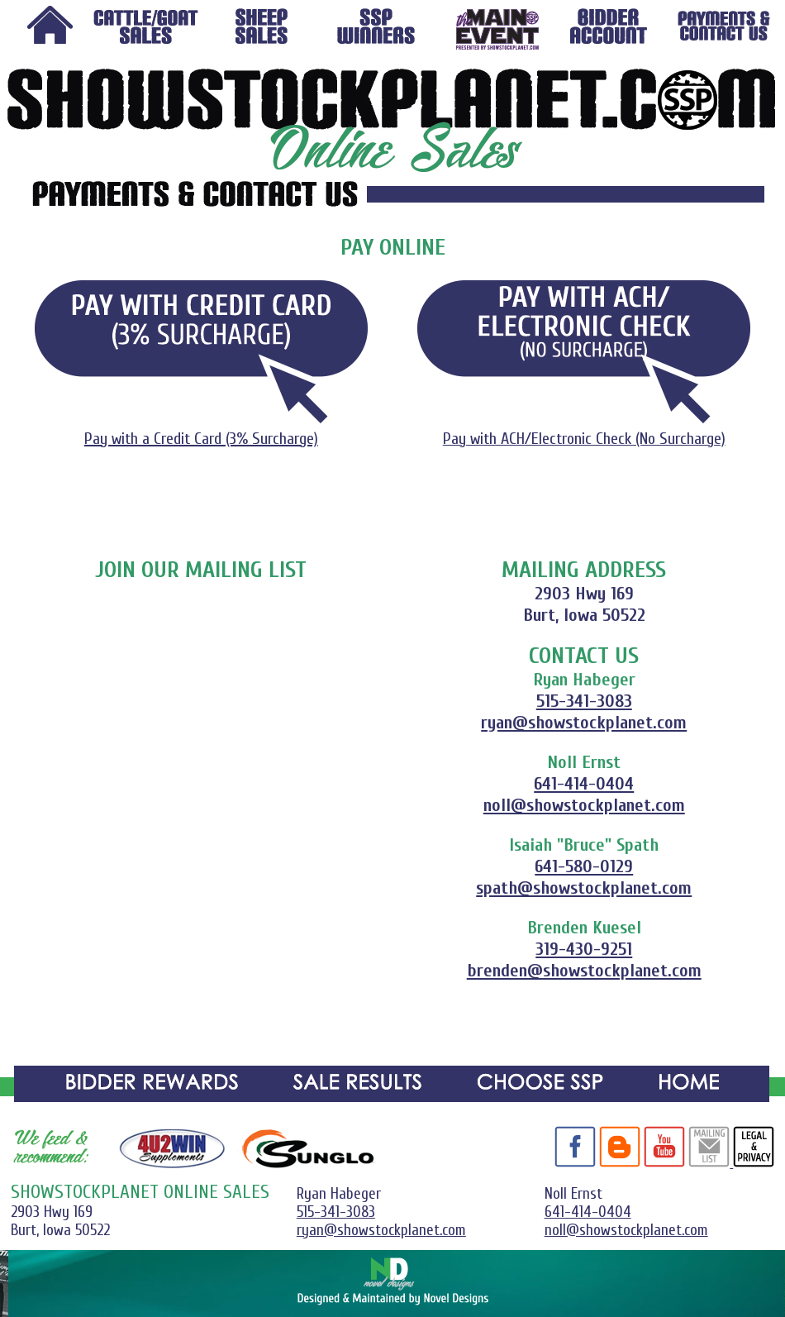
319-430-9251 (583, 949)
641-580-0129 (584, 866)
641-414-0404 (584, 783)
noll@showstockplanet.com (584, 805)
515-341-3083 (584, 701)
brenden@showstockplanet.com (584, 970)
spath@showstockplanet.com (584, 888)
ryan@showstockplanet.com (584, 722)
